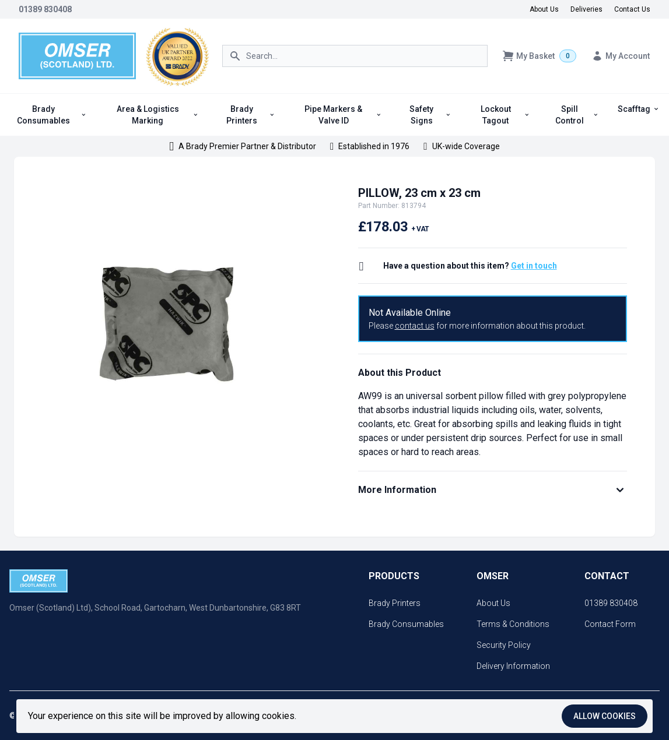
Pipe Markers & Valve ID (342, 114)
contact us (415, 325)
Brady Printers (250, 114)
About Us (544, 9)
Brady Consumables (51, 114)
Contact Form (610, 624)
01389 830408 (45, 9)
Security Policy (504, 645)
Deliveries (586, 9)
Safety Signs (430, 114)
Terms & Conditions (513, 624)
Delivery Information (513, 666)
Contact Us (632, 9)
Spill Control (577, 114)
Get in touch (534, 265)
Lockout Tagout (505, 114)
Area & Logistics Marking (158, 114)
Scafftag (639, 109)
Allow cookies (604, 716)
